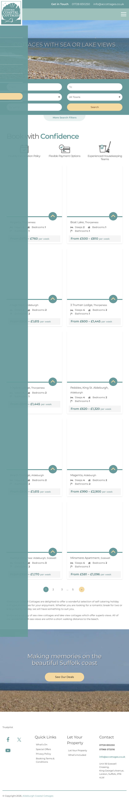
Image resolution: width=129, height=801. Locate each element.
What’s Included (77, 755)
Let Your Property (77, 750)
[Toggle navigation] (123, 14)
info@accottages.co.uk (108, 4)
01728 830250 (81, 4)
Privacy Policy (43, 753)
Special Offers (43, 749)
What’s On (41, 744)
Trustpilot (8, 727)
